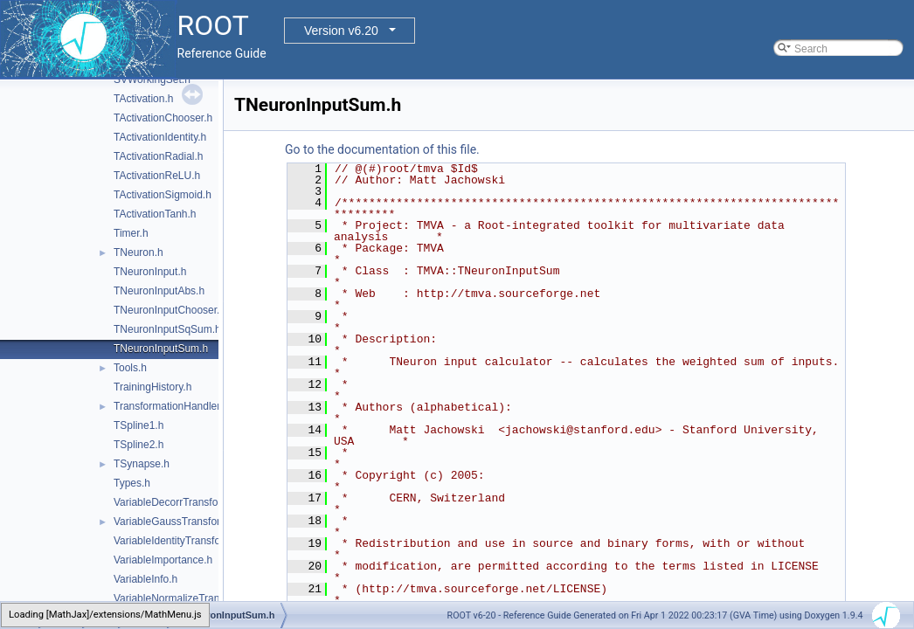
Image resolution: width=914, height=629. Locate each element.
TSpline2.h (138, 445)
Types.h (132, 483)
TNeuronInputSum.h (161, 348)
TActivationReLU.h (157, 175)
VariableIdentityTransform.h (177, 541)
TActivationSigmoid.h (162, 195)
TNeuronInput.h (150, 272)
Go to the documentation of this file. (382, 149)
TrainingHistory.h (152, 387)
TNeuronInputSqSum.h (167, 329)
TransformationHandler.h (171, 406)
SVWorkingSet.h (152, 79)
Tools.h (130, 368)
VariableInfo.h (145, 579)
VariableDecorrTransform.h (176, 502)
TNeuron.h (138, 252)
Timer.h (131, 233)
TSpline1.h (138, 425)
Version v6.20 (341, 31)
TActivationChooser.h (163, 118)
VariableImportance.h (163, 560)
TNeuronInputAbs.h (159, 291)
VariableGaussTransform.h (176, 521)
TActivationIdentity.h (160, 137)
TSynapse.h (142, 464)
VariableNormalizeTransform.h (184, 598)
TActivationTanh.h (155, 214)
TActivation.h (143, 99)
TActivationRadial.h (159, 156)
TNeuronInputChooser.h (169, 310)
